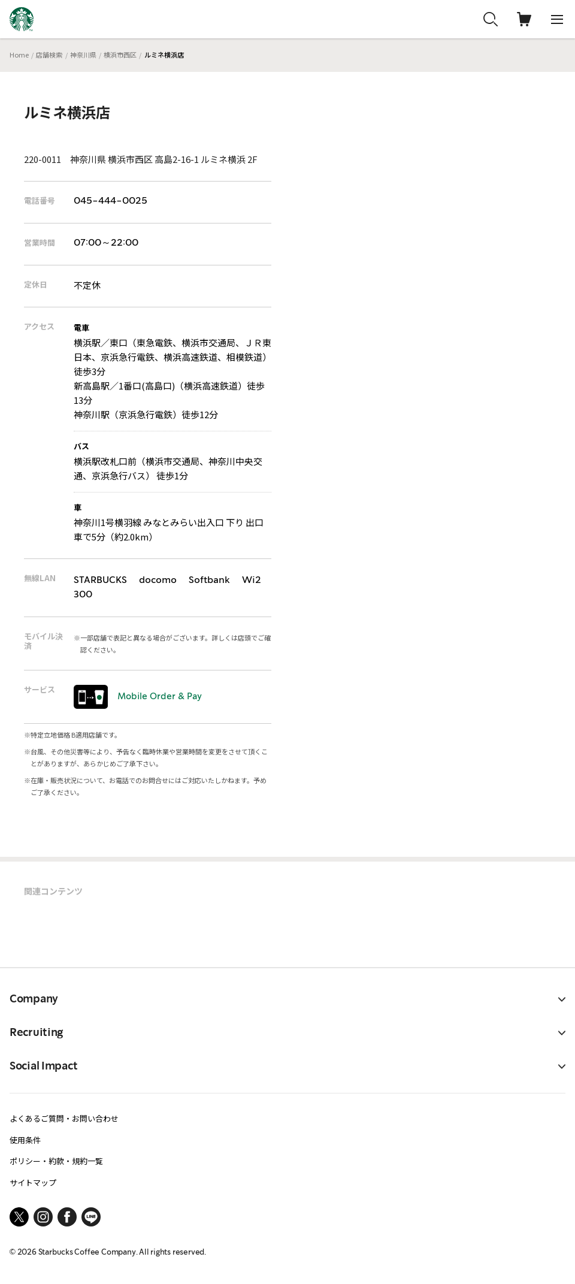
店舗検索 (49, 54)
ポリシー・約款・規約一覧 (56, 1161)
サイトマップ (33, 1182)
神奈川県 (83, 54)
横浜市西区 (120, 54)
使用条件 (25, 1140)
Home (19, 54)
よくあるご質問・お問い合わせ (64, 1118)
